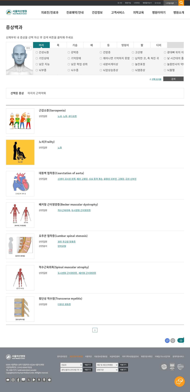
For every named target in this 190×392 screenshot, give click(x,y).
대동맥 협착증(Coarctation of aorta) (61, 173)
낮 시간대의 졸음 (176, 58)
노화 (65, 116)
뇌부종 (42, 70)
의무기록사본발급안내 (130, 356)
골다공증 (72, 116)
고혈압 (121, 179)
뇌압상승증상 (110, 70)
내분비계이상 (110, 64)
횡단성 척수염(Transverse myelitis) (60, 298)
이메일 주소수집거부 (162, 356)
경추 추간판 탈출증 (67, 241)
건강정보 (97, 12)
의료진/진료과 (49, 12)
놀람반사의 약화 (176, 64)
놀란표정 (140, 64)
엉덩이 (125, 45)
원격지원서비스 (178, 356)
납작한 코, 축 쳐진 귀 (147, 58)
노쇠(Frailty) (47, 142)
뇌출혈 (171, 70)
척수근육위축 (64, 210)
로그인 (120, 3)
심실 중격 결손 (96, 179)
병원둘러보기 (147, 3)
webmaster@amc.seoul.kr (27, 370)
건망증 (107, 52)
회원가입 (128, 3)
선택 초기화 (156, 79)
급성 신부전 (130, 179)
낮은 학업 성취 (79, 64)
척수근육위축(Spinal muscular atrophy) (64, 267)
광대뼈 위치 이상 (176, 52)
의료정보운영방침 (100, 356)
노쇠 (60, 116)
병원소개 (178, 12)
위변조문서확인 (146, 356)
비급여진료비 (115, 356)
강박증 (75, 52)
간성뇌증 (44, 52)
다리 (158, 45)
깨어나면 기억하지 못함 (116, 58)
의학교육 (138, 12)
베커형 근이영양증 (87, 273)
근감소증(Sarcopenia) (52, 110)
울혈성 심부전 (110, 179)
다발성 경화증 (64, 304)
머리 (41, 45)
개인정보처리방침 (76, 356)
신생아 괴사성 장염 (67, 179)
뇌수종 (75, 70)
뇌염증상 (140, 70)
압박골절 (62, 246)
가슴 (74, 45)
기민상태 (44, 58)
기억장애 (76, 58)
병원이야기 (159, 12)
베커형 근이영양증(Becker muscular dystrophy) (68, 204)
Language (170, 2)
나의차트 (137, 3)
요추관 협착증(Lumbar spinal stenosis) (63, 236)
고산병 (139, 52)
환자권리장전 (62, 356)
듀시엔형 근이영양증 (81, 210)
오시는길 (158, 3)
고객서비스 (118, 12)
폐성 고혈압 (82, 179)
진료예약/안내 (75, 12)
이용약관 (88, 356)
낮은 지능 (44, 64)
